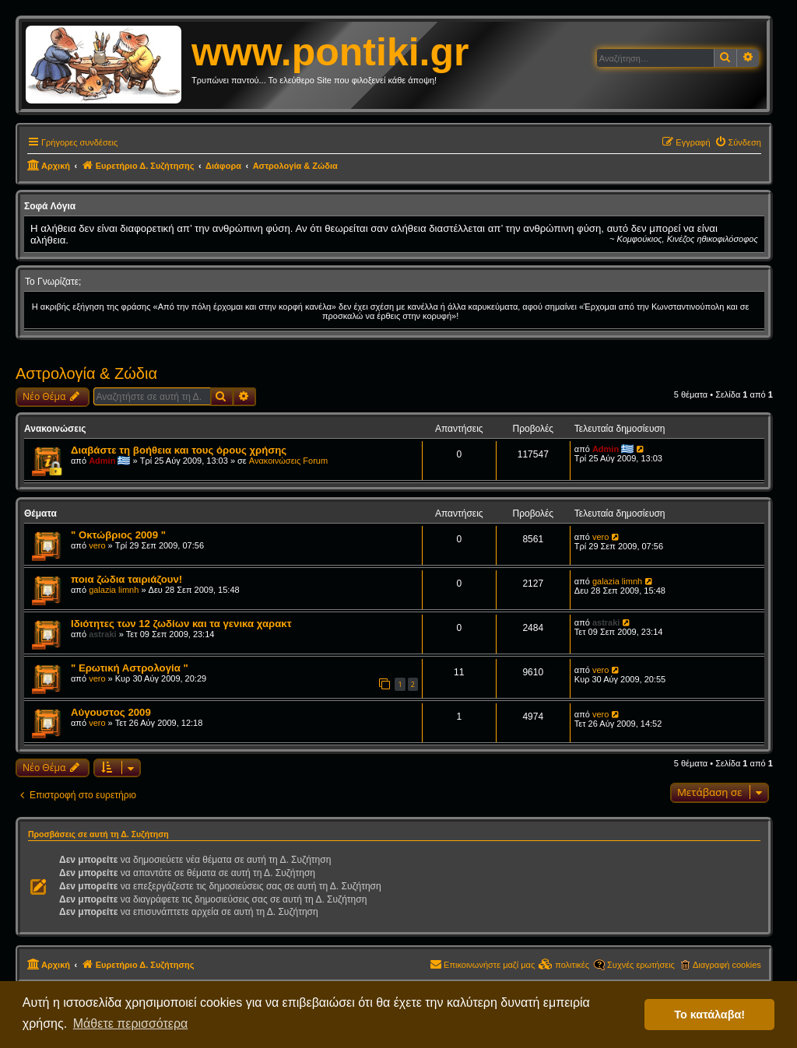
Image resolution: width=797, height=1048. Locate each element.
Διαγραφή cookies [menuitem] (727, 964)
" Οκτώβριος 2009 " (118, 535)
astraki (102, 634)
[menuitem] (737, 142)
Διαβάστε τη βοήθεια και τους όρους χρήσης (178, 450)
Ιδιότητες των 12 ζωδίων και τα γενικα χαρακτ (181, 623)
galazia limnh (114, 589)
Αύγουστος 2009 (111, 712)
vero (97, 545)
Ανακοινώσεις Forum (288, 460)
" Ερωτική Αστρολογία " (129, 668)
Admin (102, 460)
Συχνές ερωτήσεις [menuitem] (641, 964)
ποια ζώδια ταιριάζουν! (126, 579)
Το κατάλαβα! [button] (709, 1014)
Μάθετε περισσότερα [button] (130, 1023)
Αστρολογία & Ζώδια (86, 373)
